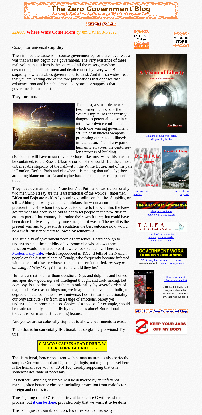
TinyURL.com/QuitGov (171, 263)
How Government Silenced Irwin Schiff (175, 278)
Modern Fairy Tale (27, 253)
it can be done (44, 402)
